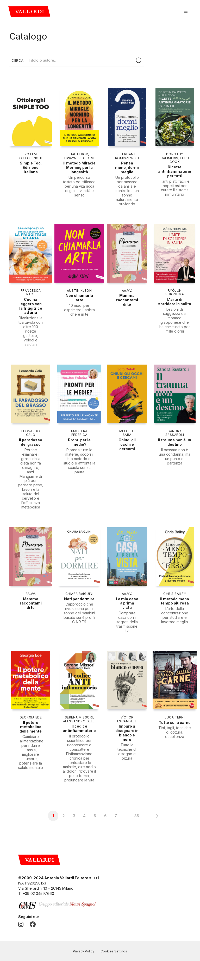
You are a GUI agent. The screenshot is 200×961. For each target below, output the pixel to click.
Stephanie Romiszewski (127, 156)
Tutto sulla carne (175, 722)
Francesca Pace (31, 292)
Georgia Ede (31, 717)
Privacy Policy (83, 951)
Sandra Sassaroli (174, 433)
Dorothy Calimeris (171, 156)
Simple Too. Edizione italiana (31, 167)
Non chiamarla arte (79, 297)
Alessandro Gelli (79, 721)
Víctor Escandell (127, 719)
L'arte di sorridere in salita (174, 301)
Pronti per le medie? (79, 442)
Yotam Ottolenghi (30, 156)
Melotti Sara (127, 433)
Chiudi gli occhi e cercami (127, 444)
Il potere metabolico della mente (31, 727)
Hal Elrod (79, 154)
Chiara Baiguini (79, 594)
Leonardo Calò (30, 433)
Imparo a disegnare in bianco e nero (127, 733)
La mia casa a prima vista (127, 603)
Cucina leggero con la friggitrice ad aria (30, 306)
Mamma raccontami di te (127, 300)
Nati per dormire (79, 599)
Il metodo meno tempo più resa (174, 601)
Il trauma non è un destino (174, 442)
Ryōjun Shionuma (174, 292)
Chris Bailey (174, 594)
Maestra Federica (79, 433)
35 (136, 815)
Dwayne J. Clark (79, 158)
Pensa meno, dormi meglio (127, 167)
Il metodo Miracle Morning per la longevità (79, 167)
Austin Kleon (79, 290)
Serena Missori (79, 717)
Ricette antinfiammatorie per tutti (174, 171)
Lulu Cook (179, 160)
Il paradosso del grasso (30, 442)
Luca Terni (175, 717)
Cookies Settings (114, 951)
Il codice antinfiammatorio (79, 728)
